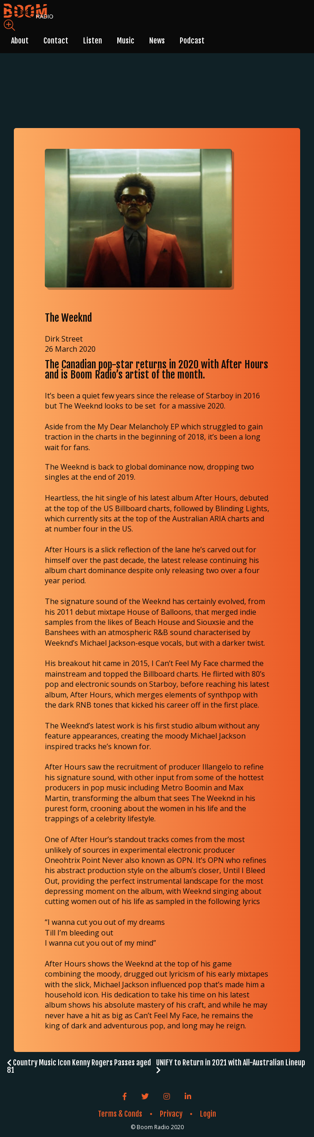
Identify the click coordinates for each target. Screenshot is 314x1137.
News (157, 40)
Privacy (171, 1114)
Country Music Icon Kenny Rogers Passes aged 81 (79, 1066)
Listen (92, 40)
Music (125, 40)
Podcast (192, 40)
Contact (55, 40)
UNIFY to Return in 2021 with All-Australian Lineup (230, 1066)
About (20, 40)
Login (208, 1114)
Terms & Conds (120, 1114)
